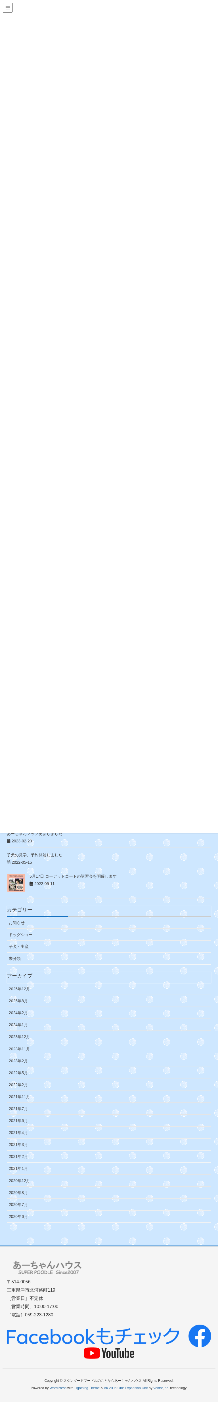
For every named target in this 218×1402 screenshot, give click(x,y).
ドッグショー (21, 934)
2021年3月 (18, 1144)
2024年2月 (18, 1013)
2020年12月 (19, 1180)
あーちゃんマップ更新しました (34, 833)
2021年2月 (18, 1156)
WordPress (58, 1388)
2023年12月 (19, 1036)
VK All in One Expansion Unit (126, 1388)
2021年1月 (18, 1168)
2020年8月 (18, 1192)
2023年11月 (19, 1049)
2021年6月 (18, 1120)
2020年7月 (18, 1204)
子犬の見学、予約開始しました (34, 855)
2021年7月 (18, 1108)
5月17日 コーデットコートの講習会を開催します (73, 876)
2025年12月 (19, 989)
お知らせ (17, 922)
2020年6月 (18, 1216)
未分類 (15, 958)
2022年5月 (18, 1073)
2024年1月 (18, 1024)
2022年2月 (18, 1085)
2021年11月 (19, 1096)
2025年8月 (18, 1001)
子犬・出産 (19, 946)
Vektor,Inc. (161, 1388)
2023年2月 (18, 1061)
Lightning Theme (87, 1388)
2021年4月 (18, 1132)
